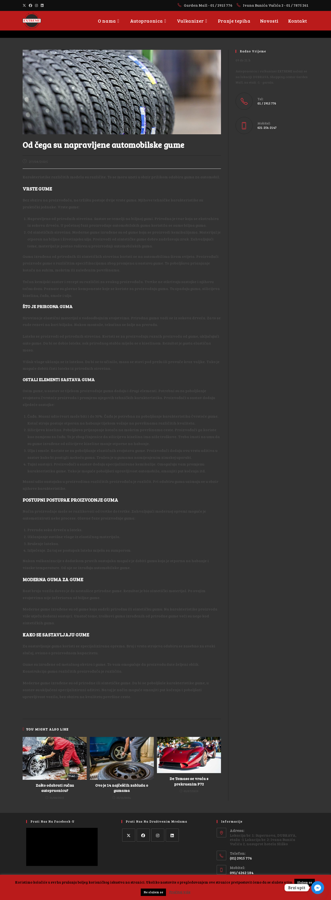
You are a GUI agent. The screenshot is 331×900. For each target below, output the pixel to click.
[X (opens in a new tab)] (25, 5)
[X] (128, 835)
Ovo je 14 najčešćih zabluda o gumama (121, 788)
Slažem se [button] (304, 882)
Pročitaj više (180, 892)
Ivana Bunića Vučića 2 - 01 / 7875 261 (275, 5)
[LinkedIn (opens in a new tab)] (42, 5)
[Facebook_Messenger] (317, 887)
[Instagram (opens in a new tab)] (36, 5)
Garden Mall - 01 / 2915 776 (208, 5)
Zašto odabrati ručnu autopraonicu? (55, 788)
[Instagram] (157, 835)
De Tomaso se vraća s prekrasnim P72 (189, 781)
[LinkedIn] (172, 835)
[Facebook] (143, 835)
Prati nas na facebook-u (52, 821)
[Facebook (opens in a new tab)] (30, 5)
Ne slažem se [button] (153, 892)
